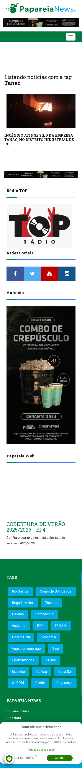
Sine (55, 649)
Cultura (41, 672)
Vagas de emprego (26, 649)
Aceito (59, 758)
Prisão (51, 660)
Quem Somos (19, 711)
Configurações (23, 758)
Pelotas (18, 614)
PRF (40, 626)
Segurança (64, 683)
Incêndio (18, 672)
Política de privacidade (41, 749)
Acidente (18, 626)
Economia (48, 637)
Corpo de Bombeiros (55, 591)
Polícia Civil (21, 637)
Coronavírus (44, 614)
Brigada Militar (23, 603)
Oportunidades (23, 660)
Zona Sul (65, 672)
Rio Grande (20, 591)
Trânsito (51, 603)
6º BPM (18, 683)
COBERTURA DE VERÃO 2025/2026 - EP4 (36, 527)
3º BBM (61, 626)
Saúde (40, 683)
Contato (15, 718)
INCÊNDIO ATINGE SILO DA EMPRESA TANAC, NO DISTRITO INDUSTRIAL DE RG (39, 139)
